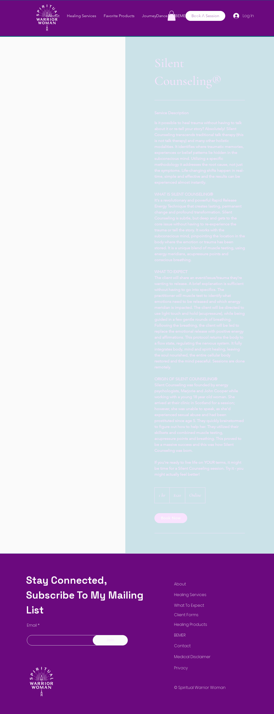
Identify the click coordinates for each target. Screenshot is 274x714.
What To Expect (189, 605)
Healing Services (190, 595)
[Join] (110, 640)
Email (32, 625)
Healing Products (190, 624)
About (180, 584)
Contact (182, 646)
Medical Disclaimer (192, 657)
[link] (170, 518)
